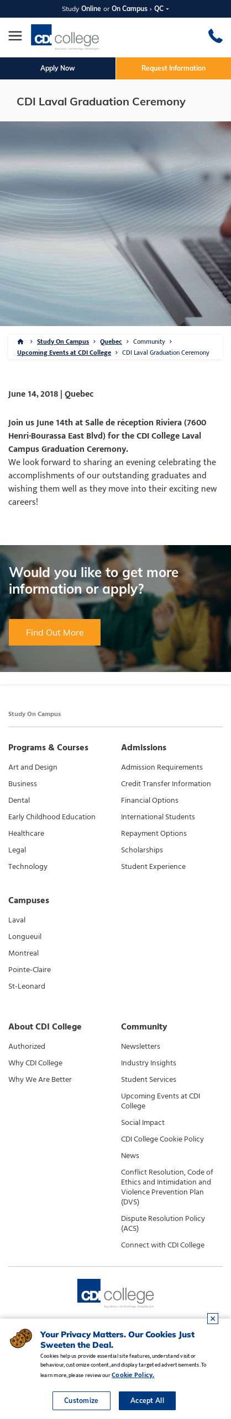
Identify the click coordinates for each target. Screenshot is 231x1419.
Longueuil (24, 937)
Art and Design (32, 767)
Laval (16, 920)
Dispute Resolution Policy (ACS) (163, 1224)
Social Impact (143, 1123)
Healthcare (26, 834)
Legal (17, 850)
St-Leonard (26, 986)
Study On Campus (63, 341)
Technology (28, 867)
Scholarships (142, 850)
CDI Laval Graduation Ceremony (165, 352)
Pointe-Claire (29, 970)
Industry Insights (148, 1063)
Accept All (147, 1400)
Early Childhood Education (52, 817)
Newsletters (140, 1047)
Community (149, 341)
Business (22, 784)
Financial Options (150, 800)
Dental (19, 800)
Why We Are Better (40, 1080)
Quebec (111, 341)
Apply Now (57, 68)
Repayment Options (154, 834)
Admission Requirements (162, 767)
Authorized (26, 1047)
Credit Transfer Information (166, 784)
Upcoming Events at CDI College (64, 352)
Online (91, 8)
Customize (81, 1400)
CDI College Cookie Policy (162, 1139)
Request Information (173, 68)
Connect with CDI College (162, 1245)
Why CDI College (35, 1063)
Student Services (148, 1080)
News (130, 1156)
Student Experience (153, 867)
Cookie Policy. (133, 1374)
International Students (158, 817)
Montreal (23, 953)
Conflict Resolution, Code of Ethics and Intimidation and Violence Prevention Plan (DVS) (167, 1187)
